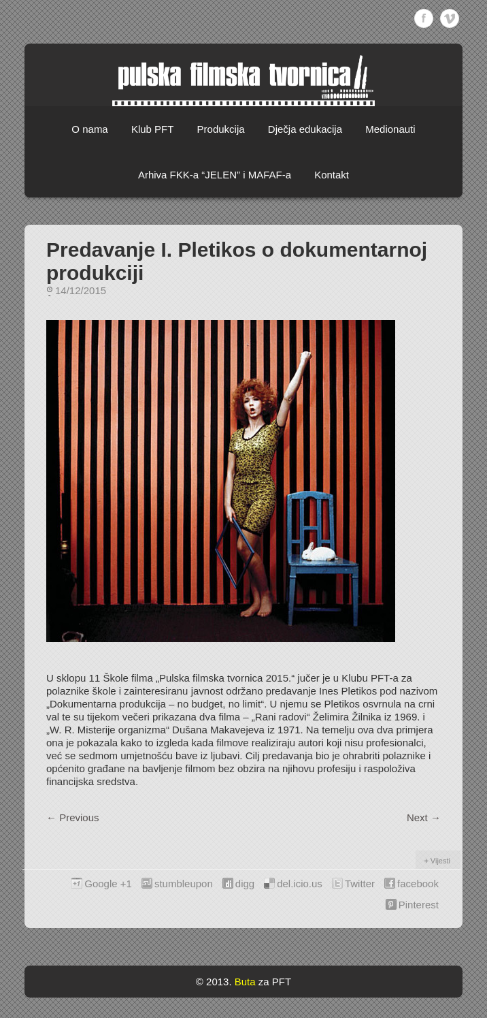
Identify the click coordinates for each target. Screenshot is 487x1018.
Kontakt (331, 174)
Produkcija (221, 129)
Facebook (423, 18)
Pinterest (419, 904)
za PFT (274, 981)
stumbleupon (183, 883)
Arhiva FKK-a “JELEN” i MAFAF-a (214, 174)
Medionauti (390, 129)
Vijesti (440, 861)
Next (424, 817)
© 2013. (214, 981)
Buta (245, 981)
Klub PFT (152, 129)
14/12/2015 (80, 290)
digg (244, 883)
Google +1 (108, 883)
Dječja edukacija (305, 129)
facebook (418, 883)
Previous (72, 817)
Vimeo (449, 18)
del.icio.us (299, 883)
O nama (89, 129)
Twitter (360, 883)
